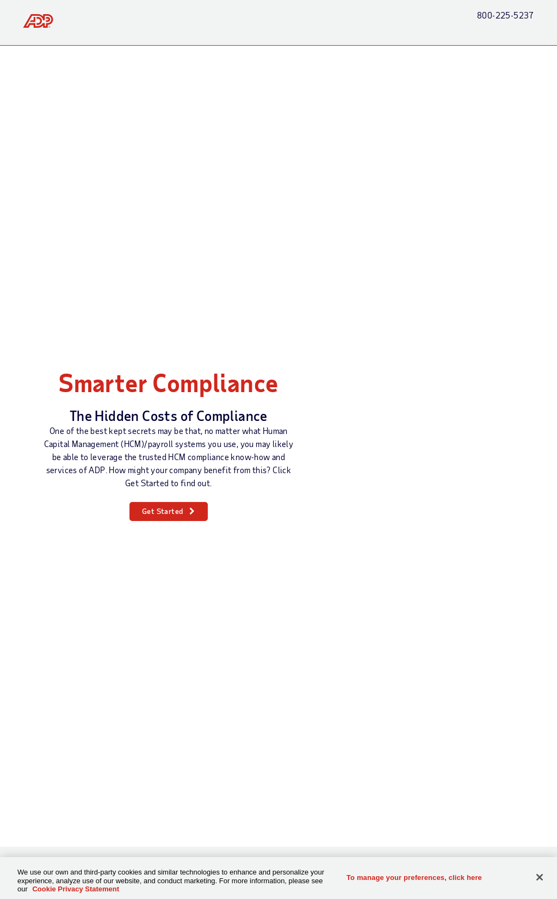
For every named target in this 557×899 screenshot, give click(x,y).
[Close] (540, 877)
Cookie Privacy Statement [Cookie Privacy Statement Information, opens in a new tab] (75, 889)
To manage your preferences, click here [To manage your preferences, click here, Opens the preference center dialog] (414, 877)
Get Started (162, 511)
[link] (38, 21)
